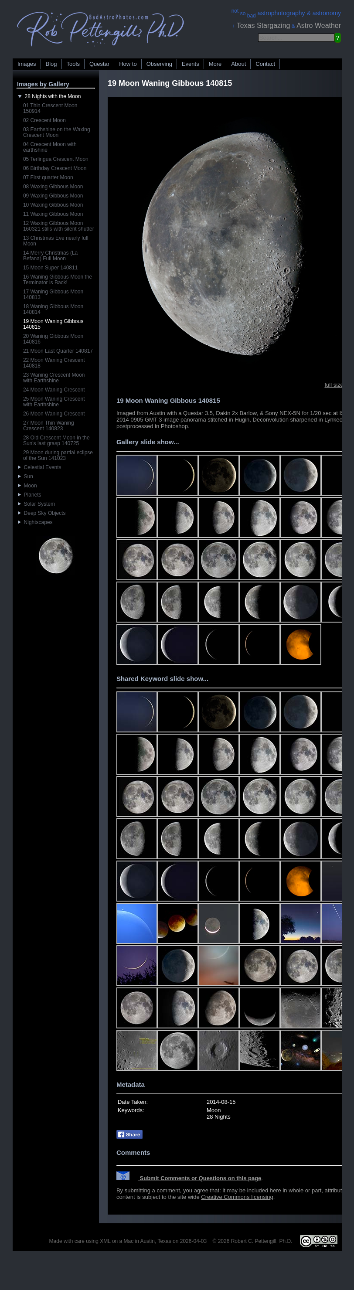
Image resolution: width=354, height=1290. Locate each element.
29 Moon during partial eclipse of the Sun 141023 (58, 455)
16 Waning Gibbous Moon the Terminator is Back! (57, 280)
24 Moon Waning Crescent (54, 390)
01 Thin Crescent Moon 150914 (50, 108)
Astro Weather (318, 25)
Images (26, 64)
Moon (27, 486)
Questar (99, 64)
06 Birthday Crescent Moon (54, 168)
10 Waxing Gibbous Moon (53, 205)
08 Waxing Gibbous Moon (53, 187)
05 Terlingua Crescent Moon (55, 159)
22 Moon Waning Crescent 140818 (54, 363)
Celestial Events (39, 467)
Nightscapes (35, 522)
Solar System (36, 504)
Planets (29, 495)
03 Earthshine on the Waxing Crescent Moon (56, 132)
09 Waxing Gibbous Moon (53, 196)
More (215, 64)
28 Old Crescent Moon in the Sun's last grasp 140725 (56, 440)
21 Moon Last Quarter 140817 (58, 351)
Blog (51, 64)
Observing (159, 64)
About (238, 64)
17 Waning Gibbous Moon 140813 (53, 294)
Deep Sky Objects (42, 513)
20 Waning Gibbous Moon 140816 (53, 339)
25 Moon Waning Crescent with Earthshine (54, 402)
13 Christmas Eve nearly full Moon (55, 241)
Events (190, 64)
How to (127, 64)
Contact (265, 64)
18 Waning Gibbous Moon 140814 (53, 309)
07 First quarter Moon (48, 177)
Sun (25, 476)
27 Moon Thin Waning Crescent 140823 (48, 426)
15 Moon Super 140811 (50, 268)
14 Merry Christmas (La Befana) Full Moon (50, 256)
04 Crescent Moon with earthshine (50, 147)
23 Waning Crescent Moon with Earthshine (54, 378)
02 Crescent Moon (44, 120)
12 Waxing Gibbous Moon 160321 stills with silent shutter (58, 226)
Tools (73, 64)
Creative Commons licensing (237, 1197)
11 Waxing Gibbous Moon (53, 214)
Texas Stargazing (263, 25)
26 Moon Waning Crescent (54, 414)
